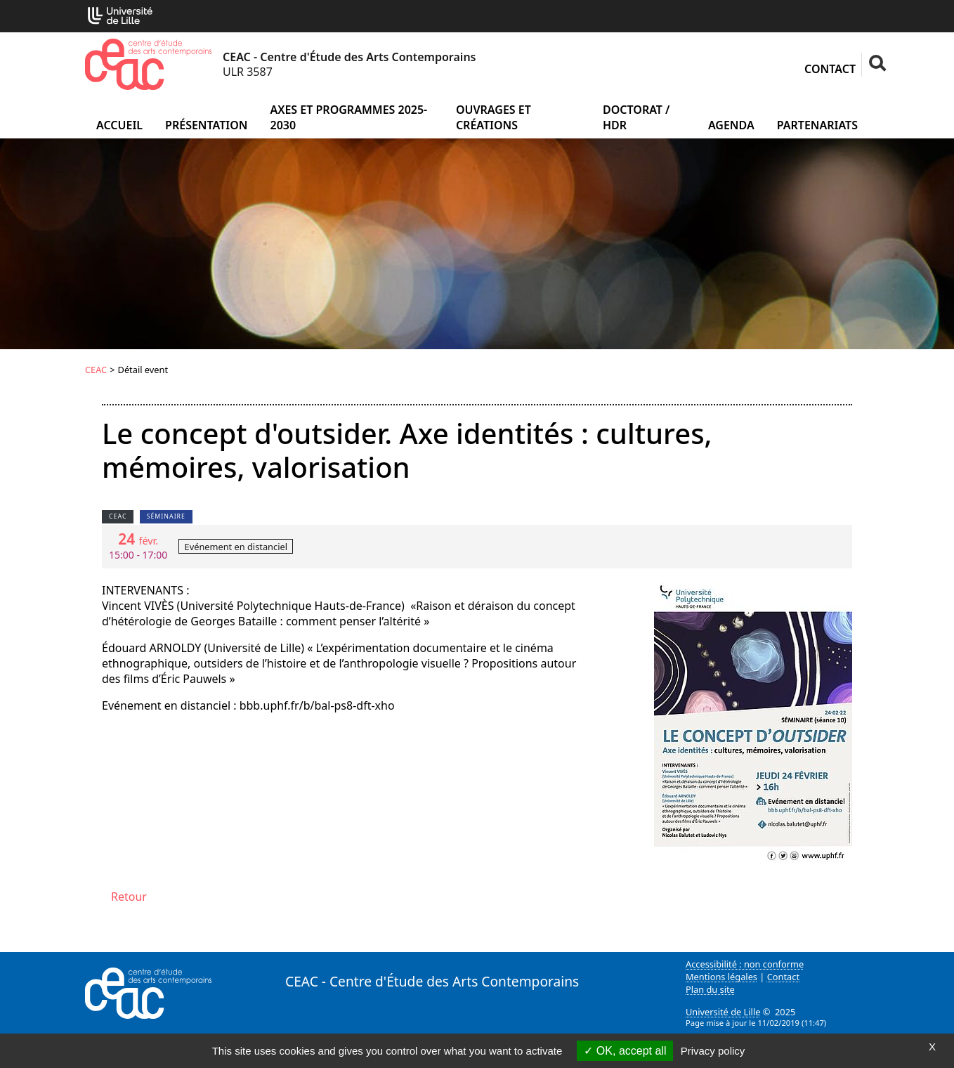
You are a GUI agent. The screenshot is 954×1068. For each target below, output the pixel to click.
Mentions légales (721, 976)
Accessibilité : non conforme (745, 964)
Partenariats (817, 125)
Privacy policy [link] (713, 1051)
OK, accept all (625, 1051)
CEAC (96, 369)
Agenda (731, 125)
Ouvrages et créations (493, 117)
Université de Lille (723, 1011)
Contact (830, 69)
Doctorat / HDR (636, 117)
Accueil (119, 125)
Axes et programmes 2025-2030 (348, 117)
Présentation (206, 125)
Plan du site (710, 989)
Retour (129, 896)
